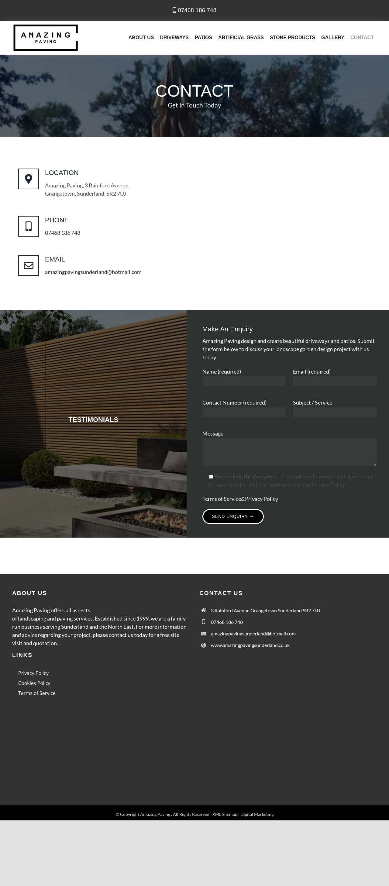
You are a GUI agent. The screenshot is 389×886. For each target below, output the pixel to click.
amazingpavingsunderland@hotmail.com (93, 272)
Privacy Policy (261, 498)
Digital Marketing (257, 814)
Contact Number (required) (234, 402)
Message (212, 433)
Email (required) (312, 371)
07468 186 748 (194, 10)
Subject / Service (312, 402)
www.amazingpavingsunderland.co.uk (250, 645)
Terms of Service (221, 498)
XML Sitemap (224, 814)
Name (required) (221, 371)
